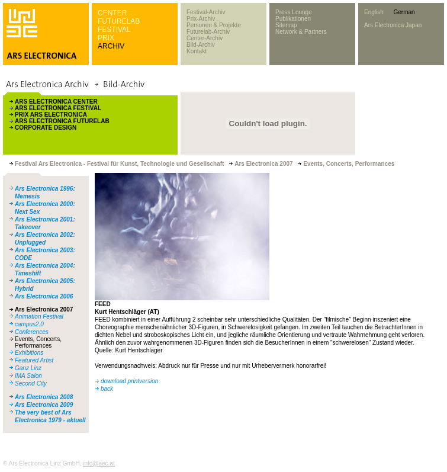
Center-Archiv (204, 38)
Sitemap (286, 25)
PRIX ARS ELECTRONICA (51, 114)
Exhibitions (29, 352)
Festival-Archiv (206, 12)
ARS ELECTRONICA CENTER (56, 101)
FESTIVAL (114, 29)
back (107, 389)
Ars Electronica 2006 (44, 296)
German (403, 12)
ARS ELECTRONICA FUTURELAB (62, 121)
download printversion (129, 381)
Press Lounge (293, 12)
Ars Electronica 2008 (44, 397)
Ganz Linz (28, 368)
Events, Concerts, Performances (38, 342)
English (374, 12)
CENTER (112, 13)
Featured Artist (34, 360)
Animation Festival (39, 316)
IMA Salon (28, 376)
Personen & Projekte (213, 25)
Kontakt (196, 51)
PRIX (106, 38)
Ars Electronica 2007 (44, 309)
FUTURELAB (119, 21)
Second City (31, 383)
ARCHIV (111, 46)
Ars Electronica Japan (393, 25)
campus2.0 (29, 324)
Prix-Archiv (200, 18)
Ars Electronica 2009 (44, 405)
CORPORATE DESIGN (45, 127)
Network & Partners (301, 31)
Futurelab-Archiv (208, 31)
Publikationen (293, 18)
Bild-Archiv (200, 44)
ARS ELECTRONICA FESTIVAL (58, 108)
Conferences (32, 332)
